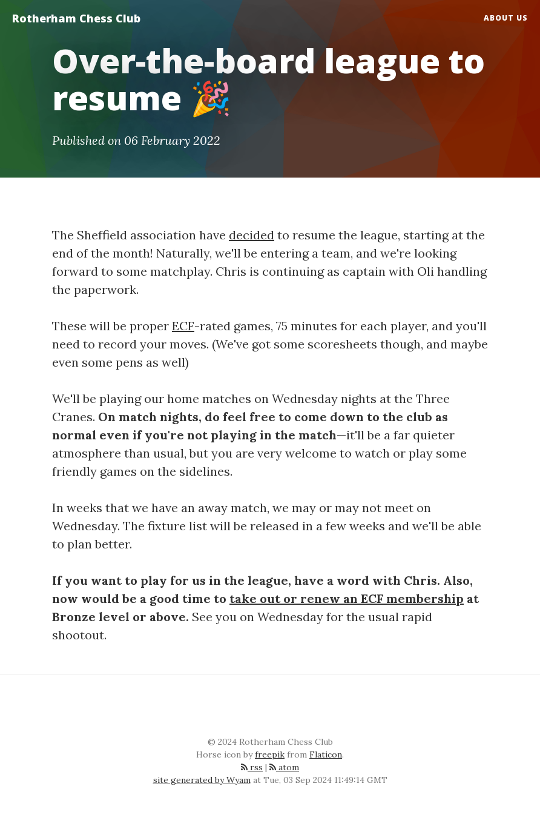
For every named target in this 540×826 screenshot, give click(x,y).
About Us (506, 18)
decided (251, 234)
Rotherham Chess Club (76, 18)
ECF (183, 325)
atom (284, 767)
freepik (270, 754)
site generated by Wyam (202, 779)
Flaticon (325, 754)
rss (252, 767)
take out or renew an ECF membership (346, 598)
